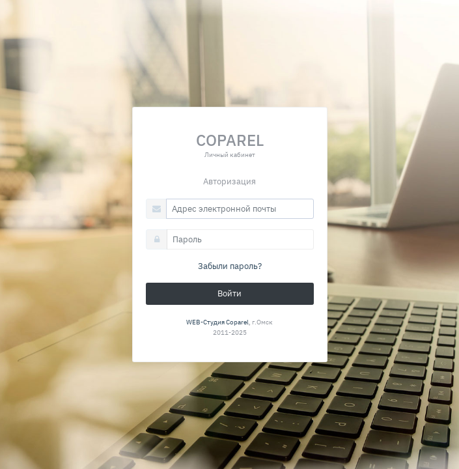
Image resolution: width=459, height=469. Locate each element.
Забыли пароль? (230, 266)
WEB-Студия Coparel (217, 321)
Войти (229, 293)
